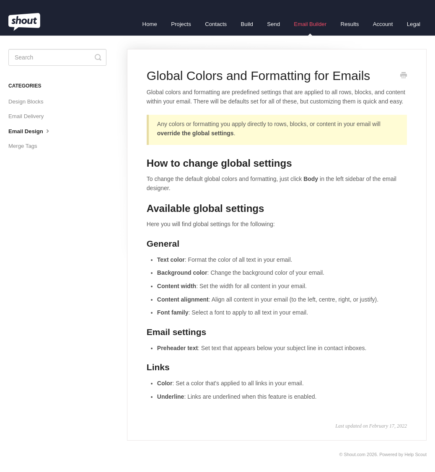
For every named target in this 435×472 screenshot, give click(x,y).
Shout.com (355, 454)
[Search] (57, 57)
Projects (181, 24)
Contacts (216, 24)
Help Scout (415, 454)
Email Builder (310, 28)
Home (149, 24)
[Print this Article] (403, 76)
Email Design (29, 130)
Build (247, 24)
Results (349, 24)
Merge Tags (22, 146)
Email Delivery (26, 116)
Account (383, 24)
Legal (413, 24)
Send (273, 24)
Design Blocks (26, 101)
